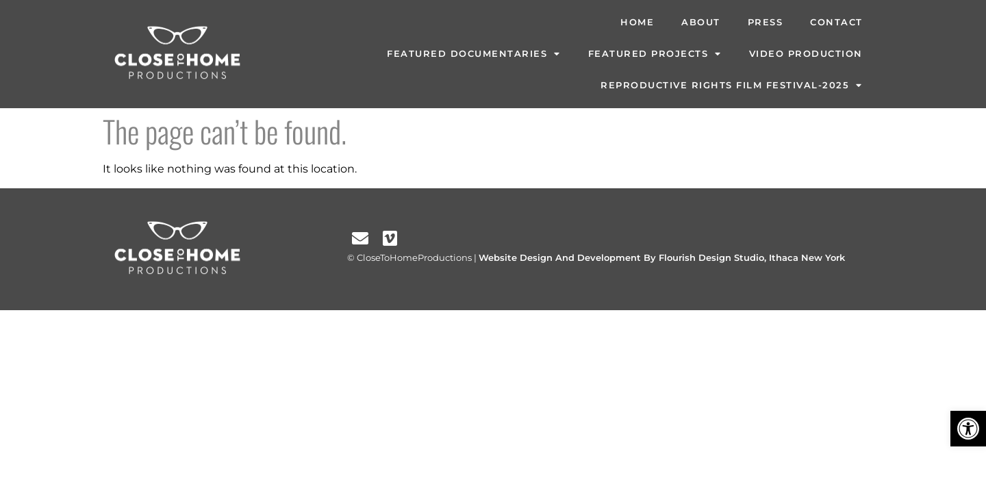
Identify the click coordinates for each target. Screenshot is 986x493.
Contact (836, 22)
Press (765, 22)
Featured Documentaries (474, 54)
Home (637, 22)
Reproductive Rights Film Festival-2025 (732, 86)
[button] (968, 428)
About (700, 22)
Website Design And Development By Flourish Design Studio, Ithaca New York (662, 258)
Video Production (806, 54)
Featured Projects (655, 54)
